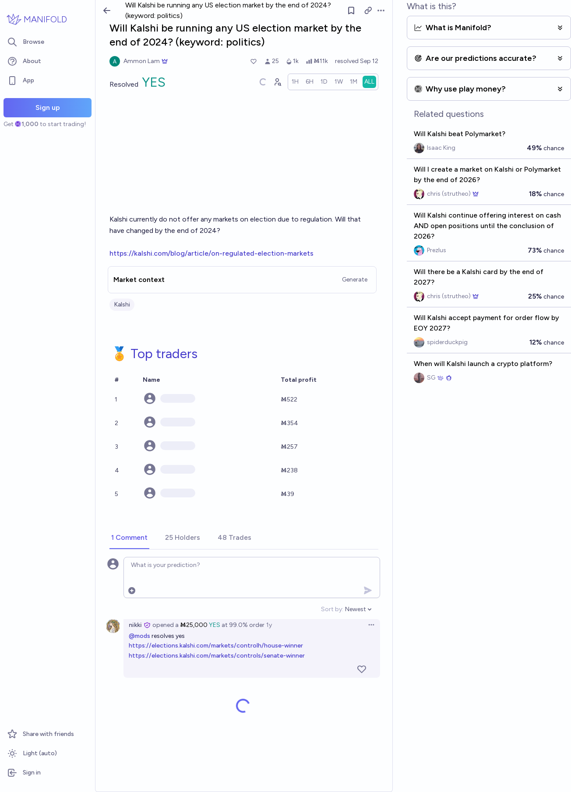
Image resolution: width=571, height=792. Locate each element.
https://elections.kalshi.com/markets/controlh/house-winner (216, 645)
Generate (354, 279)
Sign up (47, 107)
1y (269, 625)
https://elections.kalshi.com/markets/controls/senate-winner (217, 655)
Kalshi (122, 304)
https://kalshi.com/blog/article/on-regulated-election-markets (211, 253)
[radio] (295, 82)
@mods (139, 636)
